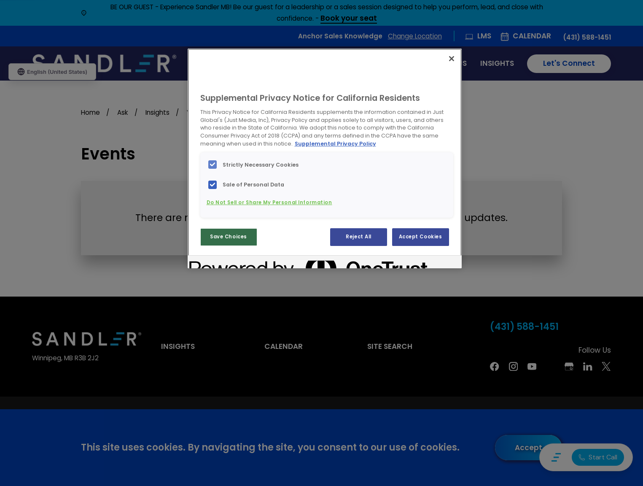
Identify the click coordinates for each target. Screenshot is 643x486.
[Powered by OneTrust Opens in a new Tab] (220, 263)
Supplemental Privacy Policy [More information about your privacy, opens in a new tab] (335, 143)
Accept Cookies (420, 236)
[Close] (451, 58)
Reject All (358, 236)
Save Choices (228, 236)
